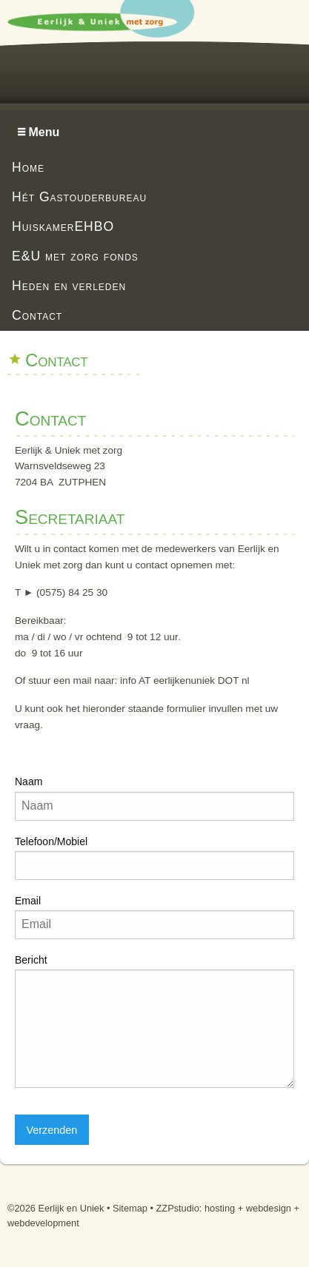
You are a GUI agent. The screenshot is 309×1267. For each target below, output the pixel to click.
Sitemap (130, 1208)
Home (28, 167)
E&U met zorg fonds (75, 256)
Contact (37, 315)
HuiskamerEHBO (63, 226)
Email (28, 901)
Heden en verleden (69, 285)
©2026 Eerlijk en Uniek (55, 1208)
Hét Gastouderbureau (79, 196)
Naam (28, 781)
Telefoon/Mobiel (51, 841)
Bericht (31, 960)
